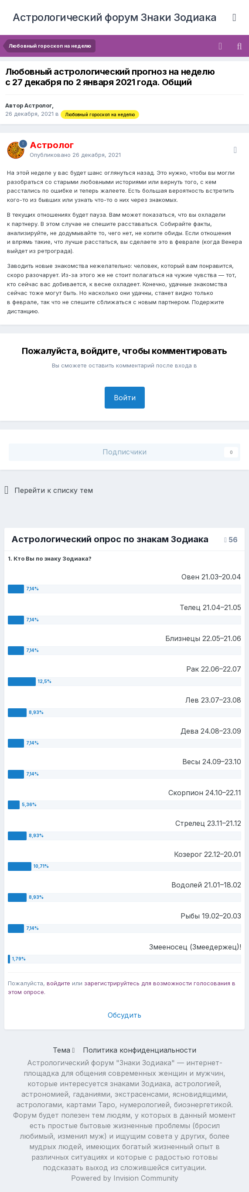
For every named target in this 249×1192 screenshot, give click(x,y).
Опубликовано (75, 154)
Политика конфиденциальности (139, 1050)
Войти (125, 397)
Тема (64, 1050)
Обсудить (124, 1015)
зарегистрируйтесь (112, 983)
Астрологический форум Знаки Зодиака (115, 17)
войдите (58, 983)
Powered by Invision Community (124, 1178)
